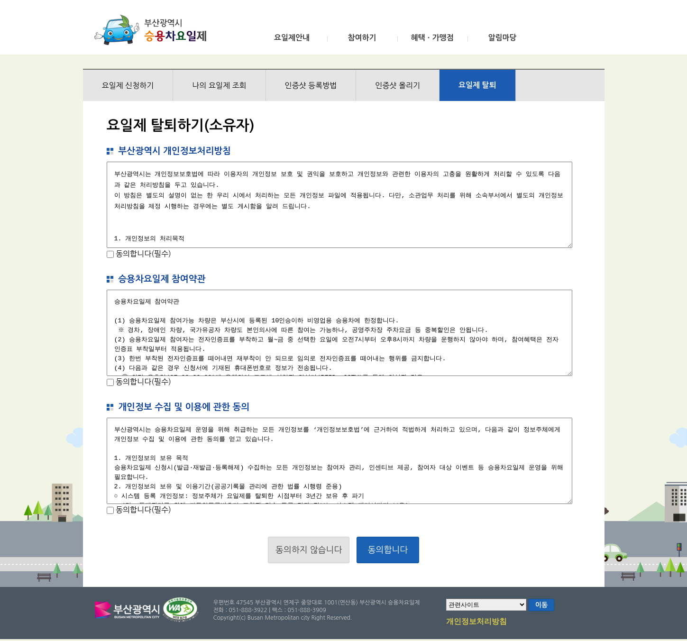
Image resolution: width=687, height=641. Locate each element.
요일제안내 (292, 37)
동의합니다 (388, 550)
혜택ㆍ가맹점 (432, 37)
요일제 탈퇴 (477, 85)
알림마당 (502, 37)
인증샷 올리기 (397, 85)
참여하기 (362, 37)
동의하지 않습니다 (308, 550)
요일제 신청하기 (128, 85)
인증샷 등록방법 (311, 85)
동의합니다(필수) (142, 253)
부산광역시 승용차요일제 (153, 29)
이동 (541, 605)
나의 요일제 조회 (219, 85)
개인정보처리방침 (476, 622)
